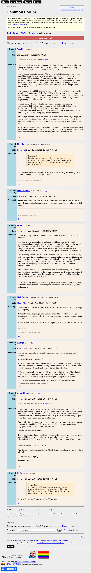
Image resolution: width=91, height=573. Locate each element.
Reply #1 (21, 150)
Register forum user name (68, 9)
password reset (19, 24)
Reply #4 (21, 303)
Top (19, 137)
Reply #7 (21, 479)
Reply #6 (21, 399)
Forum (37, 2)
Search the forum (71, 530)
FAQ (82, 9)
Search (28, 2)
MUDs (23, 33)
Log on (72, 7)
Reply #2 (21, 196)
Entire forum (12, 33)
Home (5, 2)
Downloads (16, 2)
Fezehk (46, 59)
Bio (31, 49)
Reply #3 (21, 231)
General (32, 33)
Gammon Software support (24, 562)
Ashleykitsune (47, 403)
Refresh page (68, 43)
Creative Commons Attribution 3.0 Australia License (50, 543)
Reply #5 (21, 348)
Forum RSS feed (13, 564)
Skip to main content (11, 6)
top (82, 537)
